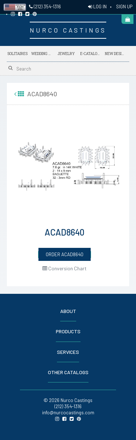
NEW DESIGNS (115, 52)
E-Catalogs (90, 52)
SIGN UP (124, 6)
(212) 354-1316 (45, 6)
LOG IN (97, 6)
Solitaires (17, 53)
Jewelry (66, 53)
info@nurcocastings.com (68, 412)
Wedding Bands (41, 53)
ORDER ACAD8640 (64, 254)
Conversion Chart (64, 268)
